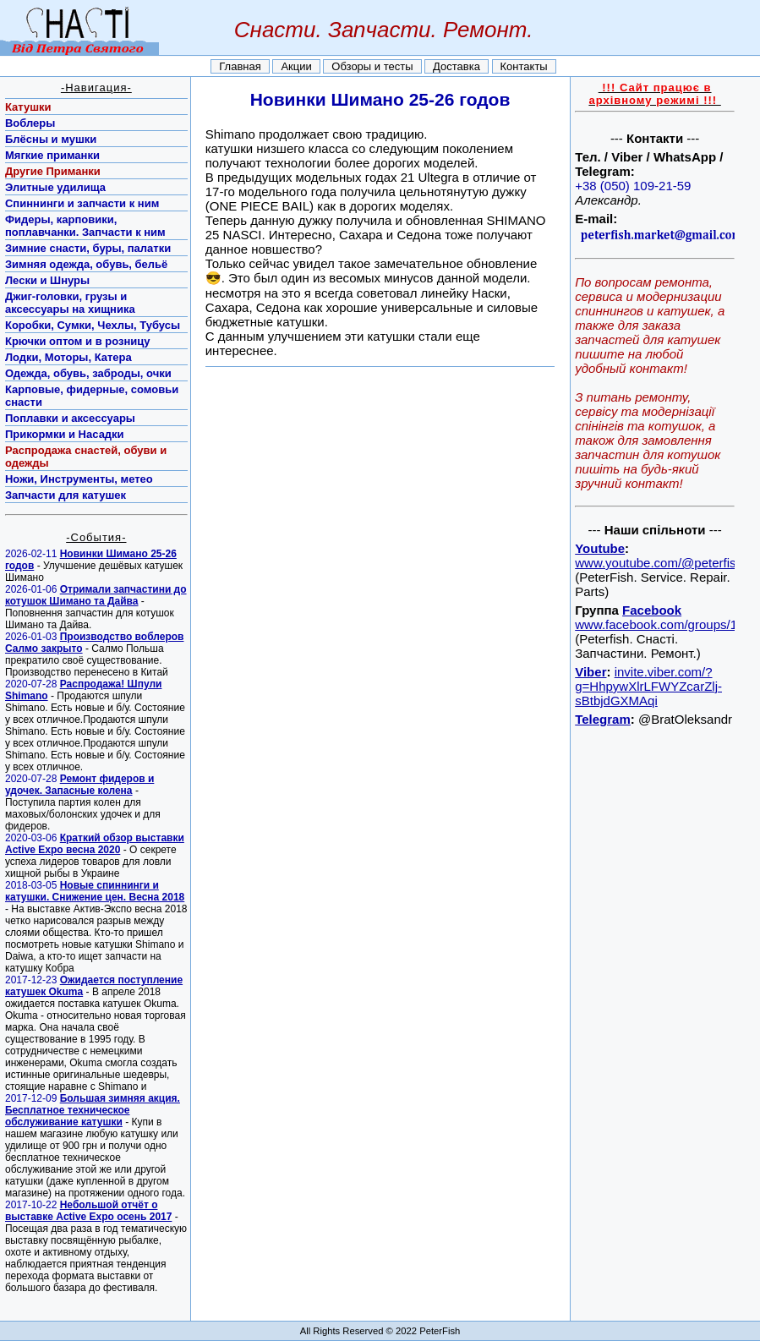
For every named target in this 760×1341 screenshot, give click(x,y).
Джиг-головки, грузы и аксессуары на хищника (70, 302)
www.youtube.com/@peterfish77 (666, 563)
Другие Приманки (53, 171)
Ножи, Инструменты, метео (79, 479)
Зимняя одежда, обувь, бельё (86, 264)
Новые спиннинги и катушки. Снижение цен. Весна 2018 (94, 891)
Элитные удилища (55, 187)
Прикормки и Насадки (64, 434)
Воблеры (30, 123)
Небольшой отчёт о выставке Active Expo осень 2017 (88, 1211)
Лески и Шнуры (47, 280)
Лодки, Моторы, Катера (68, 357)
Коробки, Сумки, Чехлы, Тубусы (92, 325)
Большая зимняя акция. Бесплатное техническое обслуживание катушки (92, 1110)
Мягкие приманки (52, 155)
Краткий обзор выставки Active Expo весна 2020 (94, 844)
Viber (590, 672)
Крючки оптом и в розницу (77, 341)
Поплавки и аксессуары (70, 418)
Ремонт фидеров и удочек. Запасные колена (79, 784)
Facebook (651, 610)
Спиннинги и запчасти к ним (82, 203)
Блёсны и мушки (50, 139)
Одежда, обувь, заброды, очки (88, 373)
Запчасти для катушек (65, 495)
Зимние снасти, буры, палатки (88, 248)
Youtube (600, 548)
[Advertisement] (654, 984)
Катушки (28, 107)
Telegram (603, 719)
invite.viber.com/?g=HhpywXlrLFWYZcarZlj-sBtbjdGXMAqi (648, 686)
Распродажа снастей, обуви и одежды (86, 456)
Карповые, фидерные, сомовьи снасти (91, 395)
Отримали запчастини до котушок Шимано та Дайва (96, 595)
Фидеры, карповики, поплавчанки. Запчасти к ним (85, 225)
